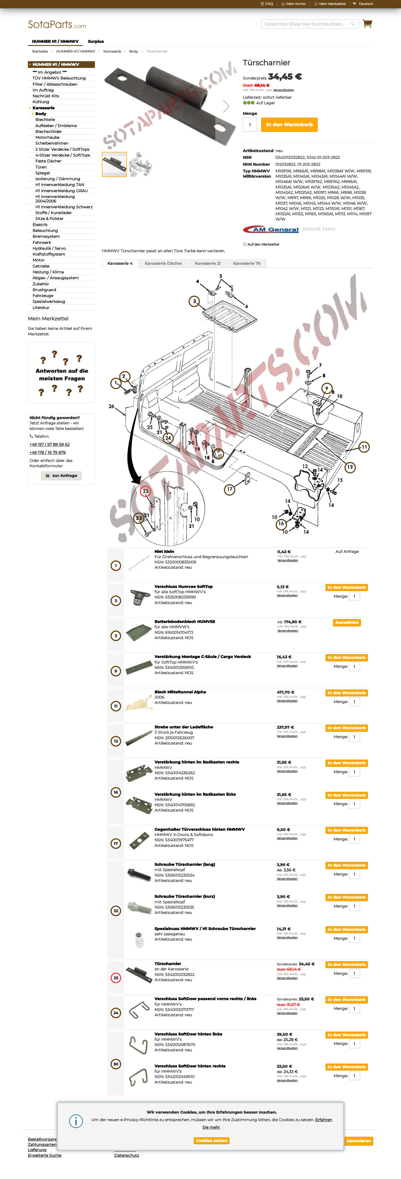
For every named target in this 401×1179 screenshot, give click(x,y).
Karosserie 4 (120, 263)
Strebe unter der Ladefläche (184, 727)
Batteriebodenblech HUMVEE (185, 621)
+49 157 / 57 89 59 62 (50, 444)
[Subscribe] (358, 1141)
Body (133, 51)
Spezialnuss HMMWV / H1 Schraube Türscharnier (205, 928)
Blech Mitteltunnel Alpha (180, 692)
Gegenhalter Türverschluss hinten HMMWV (200, 829)
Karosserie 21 (208, 263)
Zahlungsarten (42, 1144)
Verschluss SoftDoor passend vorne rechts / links (205, 999)
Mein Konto (296, 4)
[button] (366, 3)
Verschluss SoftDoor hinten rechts (190, 1066)
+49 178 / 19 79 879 (48, 452)
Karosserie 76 (246, 263)
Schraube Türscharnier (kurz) (185, 896)
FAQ (269, 4)
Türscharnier (168, 964)
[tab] (120, 263)
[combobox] (310, 23)
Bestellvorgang (43, 1139)
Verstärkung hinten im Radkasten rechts (197, 762)
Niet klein (164, 551)
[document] (211, 1126)
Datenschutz (126, 1155)
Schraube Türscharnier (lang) (185, 864)
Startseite (40, 51)
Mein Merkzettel (332, 4)
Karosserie (112, 51)
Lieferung (37, 1150)
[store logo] (57, 24)
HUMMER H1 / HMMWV (75, 51)
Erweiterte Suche (44, 1155)
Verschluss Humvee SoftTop (184, 586)
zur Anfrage (64, 475)
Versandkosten (283, 90)
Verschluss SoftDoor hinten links (188, 1034)
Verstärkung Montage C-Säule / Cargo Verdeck (203, 656)
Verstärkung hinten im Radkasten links (195, 794)
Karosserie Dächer (163, 263)
